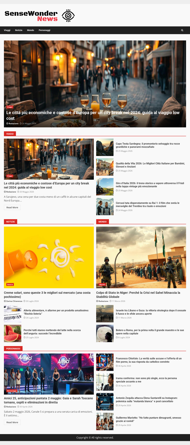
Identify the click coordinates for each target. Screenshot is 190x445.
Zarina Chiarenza (14, 301)
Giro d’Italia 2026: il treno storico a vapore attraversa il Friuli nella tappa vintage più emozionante (105, 186)
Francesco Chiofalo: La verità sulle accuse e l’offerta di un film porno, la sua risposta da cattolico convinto (105, 362)
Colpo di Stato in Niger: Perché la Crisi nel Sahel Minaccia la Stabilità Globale (141, 257)
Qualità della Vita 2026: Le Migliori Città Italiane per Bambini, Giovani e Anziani (105, 167)
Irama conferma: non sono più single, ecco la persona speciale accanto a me (105, 382)
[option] (95, 83)
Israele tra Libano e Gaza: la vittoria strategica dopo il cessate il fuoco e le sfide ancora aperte (105, 313)
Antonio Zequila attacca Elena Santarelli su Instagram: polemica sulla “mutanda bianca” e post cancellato (105, 401)
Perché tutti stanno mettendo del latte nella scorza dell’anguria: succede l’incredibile (12, 333)
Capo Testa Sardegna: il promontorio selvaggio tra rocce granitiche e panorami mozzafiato (105, 147)
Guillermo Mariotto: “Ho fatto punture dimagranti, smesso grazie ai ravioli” (105, 421)
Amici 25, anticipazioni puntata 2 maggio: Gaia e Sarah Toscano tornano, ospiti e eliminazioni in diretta (49, 374)
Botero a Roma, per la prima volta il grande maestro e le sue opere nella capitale (105, 333)
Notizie (18, 30)
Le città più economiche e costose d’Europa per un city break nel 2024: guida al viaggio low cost (95, 83)
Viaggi (7, 30)
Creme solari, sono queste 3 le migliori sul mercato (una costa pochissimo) (49, 257)
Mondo (30, 30)
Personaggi (44, 30)
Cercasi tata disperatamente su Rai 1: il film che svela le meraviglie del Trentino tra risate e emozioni (105, 206)
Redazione (13, 123)
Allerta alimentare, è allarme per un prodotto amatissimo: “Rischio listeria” (12, 313)
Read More (12, 207)
